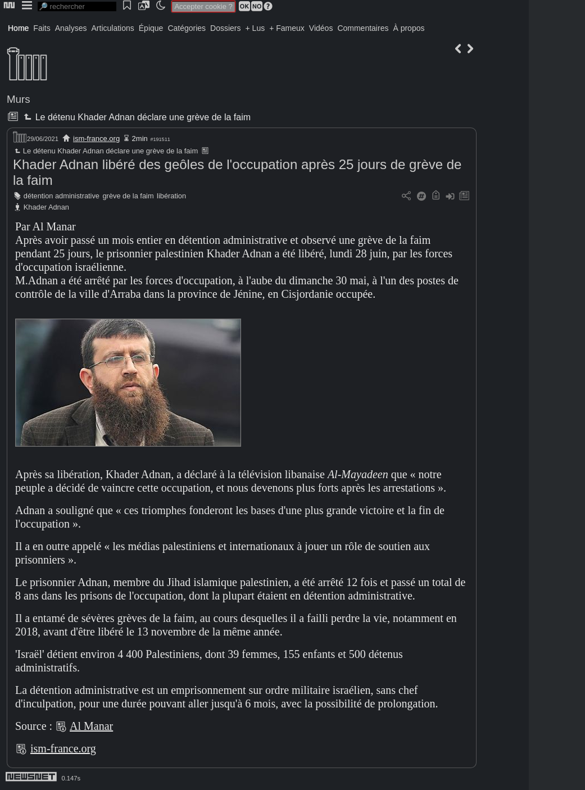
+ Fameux (287, 28)
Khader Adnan (46, 207)
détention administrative (61, 196)
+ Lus (255, 28)
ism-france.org (96, 138)
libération (171, 196)
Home (18, 28)
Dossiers (225, 28)
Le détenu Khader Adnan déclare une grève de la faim (136, 117)
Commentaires (362, 28)
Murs (18, 99)
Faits (41, 28)
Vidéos (321, 28)
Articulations (113, 28)
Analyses (71, 28)
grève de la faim (128, 196)
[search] (77, 6)
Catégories (186, 28)
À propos (408, 28)
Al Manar (91, 726)
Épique (151, 28)
